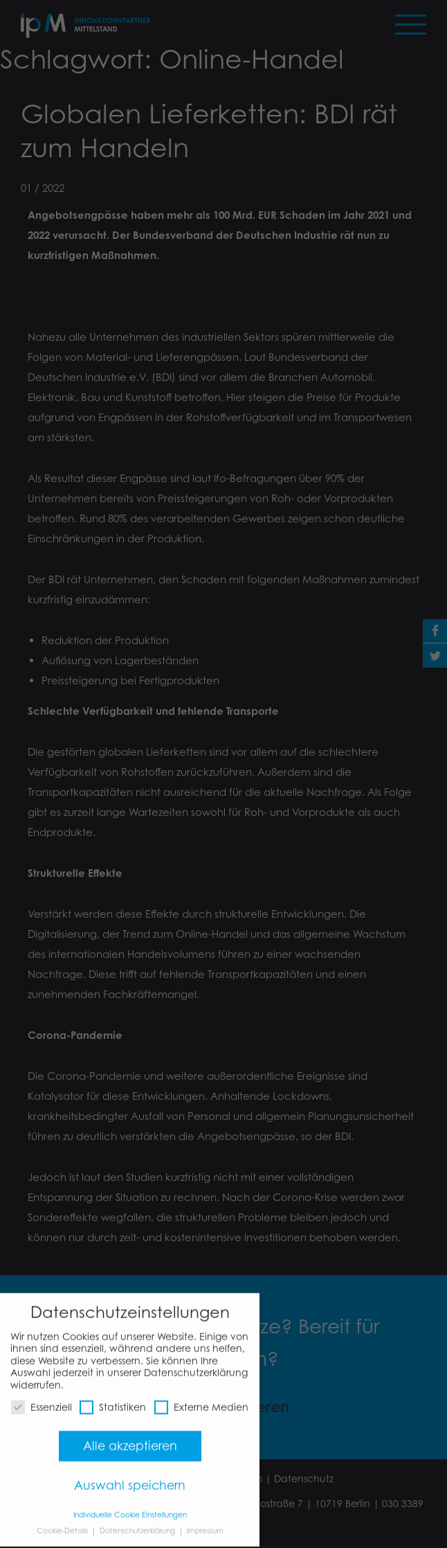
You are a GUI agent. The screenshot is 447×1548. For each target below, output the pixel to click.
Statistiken (113, 1398)
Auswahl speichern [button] (129, 1476)
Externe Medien (201, 1398)
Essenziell (41, 1398)
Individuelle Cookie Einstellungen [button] (130, 1505)
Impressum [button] (205, 1521)
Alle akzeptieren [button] (130, 1437)
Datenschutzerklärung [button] (138, 1521)
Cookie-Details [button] (63, 1521)
